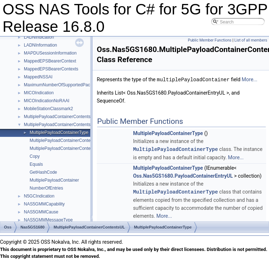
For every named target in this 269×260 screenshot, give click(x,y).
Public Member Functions (209, 40)
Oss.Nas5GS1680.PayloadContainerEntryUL (183, 175)
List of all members (250, 40)
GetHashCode (43, 172)
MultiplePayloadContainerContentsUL (60, 124)
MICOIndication (39, 92)
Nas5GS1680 (33, 227)
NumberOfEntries (46, 188)
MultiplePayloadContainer (54, 180)
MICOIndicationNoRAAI (46, 100)
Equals (36, 164)
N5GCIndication (39, 196)
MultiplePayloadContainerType (59, 132)
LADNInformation (40, 45)
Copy (35, 156)
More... (249, 79)
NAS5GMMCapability (44, 204)
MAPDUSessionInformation (50, 53)
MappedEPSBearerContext (50, 61)
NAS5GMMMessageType (48, 219)
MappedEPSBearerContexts (51, 69)
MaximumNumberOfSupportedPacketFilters (66, 84)
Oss (8, 227)
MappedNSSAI (38, 76)
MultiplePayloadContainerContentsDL (60, 116)
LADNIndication (39, 37)
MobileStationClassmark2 (48, 108)
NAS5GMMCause (41, 211)
